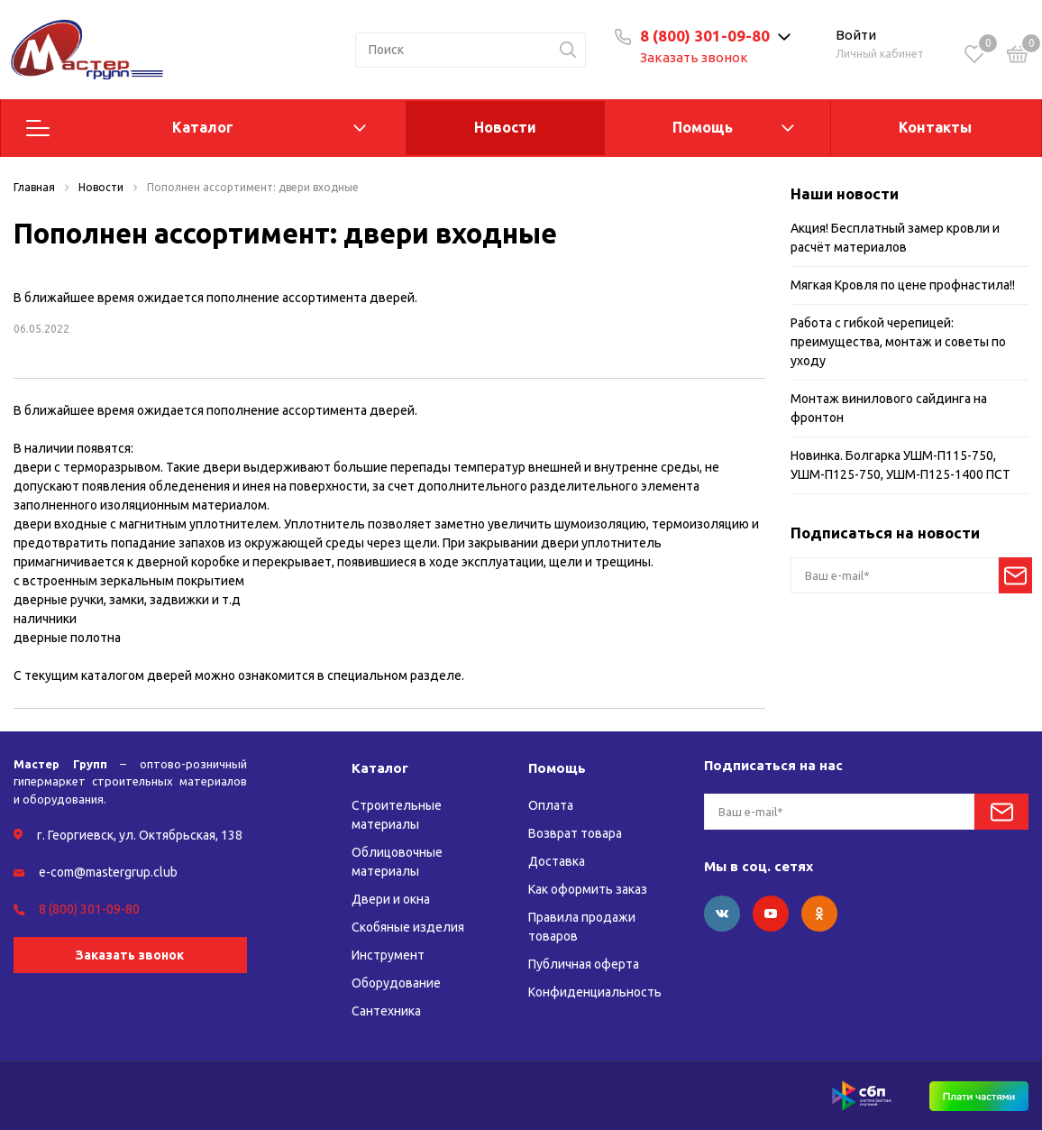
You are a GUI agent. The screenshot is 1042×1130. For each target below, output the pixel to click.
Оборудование (396, 983)
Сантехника (386, 1011)
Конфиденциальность (595, 992)
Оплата (550, 805)
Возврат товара (575, 833)
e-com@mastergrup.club (108, 872)
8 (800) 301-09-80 (705, 35)
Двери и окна (391, 899)
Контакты (935, 127)
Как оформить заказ (587, 889)
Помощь (702, 127)
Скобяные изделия (408, 927)
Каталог (202, 127)
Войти (856, 34)
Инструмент (388, 955)
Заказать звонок (694, 57)
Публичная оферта (583, 964)
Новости (505, 127)
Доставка (556, 861)
